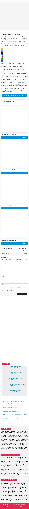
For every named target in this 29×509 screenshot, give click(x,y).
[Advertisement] (14, 15)
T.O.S (21, 506)
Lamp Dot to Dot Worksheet (15, 372)
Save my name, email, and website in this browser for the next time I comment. (14, 289)
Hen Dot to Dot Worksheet (15, 390)
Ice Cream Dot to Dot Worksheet (16, 378)
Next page (23, 253)
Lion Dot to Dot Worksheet (15, 366)
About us (25, 506)
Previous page (6, 253)
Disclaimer (17, 506)
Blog (2, 508)
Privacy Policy (10, 506)
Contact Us (4, 506)
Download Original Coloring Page (14, 95)
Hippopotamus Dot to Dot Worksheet (17, 384)
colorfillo (5, 504)
